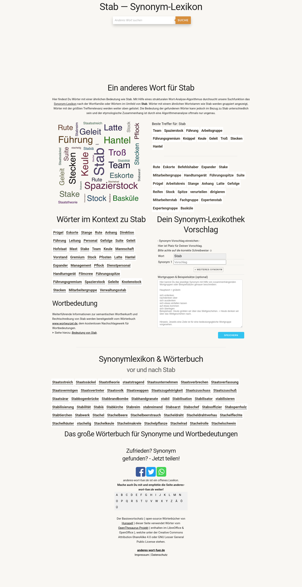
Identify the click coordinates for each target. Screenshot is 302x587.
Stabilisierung (63, 407)
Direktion (127, 232)
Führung (59, 240)
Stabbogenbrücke (85, 399)
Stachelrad (178, 423)
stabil (165, 399)
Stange (86, 232)
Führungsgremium (67, 282)
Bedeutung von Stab (84, 332)
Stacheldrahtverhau (201, 415)
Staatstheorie (109, 382)
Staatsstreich (62, 382)
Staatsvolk (115, 390)
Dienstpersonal (118, 265)
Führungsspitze (108, 274)
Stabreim (133, 407)
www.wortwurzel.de (64, 323)
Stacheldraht (174, 415)
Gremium (77, 257)
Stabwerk (82, 415)
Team (96, 249)
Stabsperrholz (236, 407)
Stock (91, 257)
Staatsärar (60, 399)
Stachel (98, 415)
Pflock (99, 265)
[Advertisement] (151, 54)
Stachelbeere (117, 415)
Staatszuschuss (198, 390)
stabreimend (153, 407)
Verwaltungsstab (113, 290)
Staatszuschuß (225, 390)
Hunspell (127, 523)
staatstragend (133, 382)
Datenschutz (159, 555)
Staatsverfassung (224, 382)
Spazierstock (95, 282)
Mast (73, 249)
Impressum (142, 555)
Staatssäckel (86, 382)
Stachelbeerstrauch (146, 415)
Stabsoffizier (212, 407)
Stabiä (98, 407)
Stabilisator (204, 399)
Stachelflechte (231, 415)
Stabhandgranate (144, 399)
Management (81, 265)
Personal (90, 240)
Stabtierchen (62, 415)
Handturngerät (64, 274)
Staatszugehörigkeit (167, 390)
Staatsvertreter (92, 390)
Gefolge (106, 240)
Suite (119, 240)
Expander (60, 265)
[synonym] (200, 262)
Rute (98, 232)
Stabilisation (182, 399)
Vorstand (60, 257)
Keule (108, 249)
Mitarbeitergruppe (83, 290)
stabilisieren (225, 399)
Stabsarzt (173, 407)
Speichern (231, 335)
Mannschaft (124, 249)
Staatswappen (138, 390)
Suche (183, 20)
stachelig (84, 423)
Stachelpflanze (155, 423)
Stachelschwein (223, 423)
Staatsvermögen (65, 390)
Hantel (130, 257)
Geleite (113, 282)
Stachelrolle (199, 423)
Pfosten (105, 257)
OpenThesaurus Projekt (133, 528)
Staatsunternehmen (162, 382)
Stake (84, 249)
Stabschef (191, 407)
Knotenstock (131, 282)
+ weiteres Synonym (208, 269)
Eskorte (72, 232)
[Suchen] (144, 20)
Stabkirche (115, 407)
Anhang (111, 232)
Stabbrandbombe (115, 399)
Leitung (75, 240)
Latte (118, 257)
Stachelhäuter (63, 423)
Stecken (59, 290)
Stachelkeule (104, 423)
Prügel (58, 232)
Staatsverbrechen (194, 382)
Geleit (130, 240)
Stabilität (84, 407)
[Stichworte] (200, 304)
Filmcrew (86, 274)
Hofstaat (60, 249)
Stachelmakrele (129, 423)
